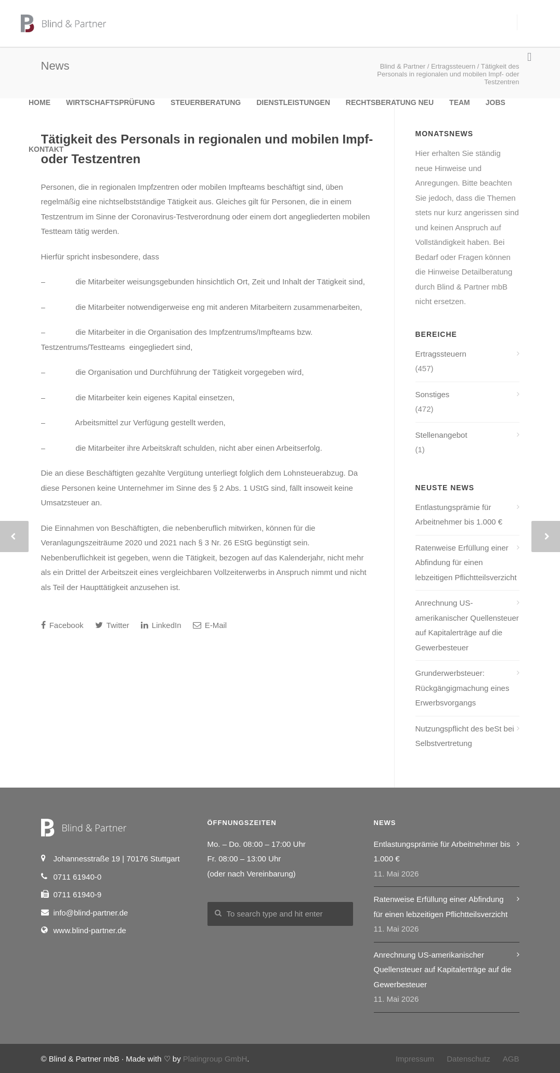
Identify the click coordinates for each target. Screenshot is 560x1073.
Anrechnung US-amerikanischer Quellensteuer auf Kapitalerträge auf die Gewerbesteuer (467, 625)
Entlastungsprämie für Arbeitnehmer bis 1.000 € (459, 515)
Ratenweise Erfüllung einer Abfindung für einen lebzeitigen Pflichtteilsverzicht (466, 562)
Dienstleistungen (293, 102)
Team (459, 102)
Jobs (495, 102)
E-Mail (210, 625)
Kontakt (46, 149)
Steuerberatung (206, 102)
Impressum (415, 1058)
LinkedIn (161, 625)
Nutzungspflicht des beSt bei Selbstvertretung (464, 736)
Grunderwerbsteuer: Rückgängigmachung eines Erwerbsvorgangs (462, 688)
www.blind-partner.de (90, 930)
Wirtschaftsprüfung (110, 102)
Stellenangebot (441, 434)
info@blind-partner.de (91, 912)
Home (39, 102)
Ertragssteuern (440, 353)
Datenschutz (468, 1058)
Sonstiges (432, 394)
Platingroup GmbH (215, 1058)
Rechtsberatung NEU (390, 102)
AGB (511, 1058)
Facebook (62, 625)
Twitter (112, 625)
